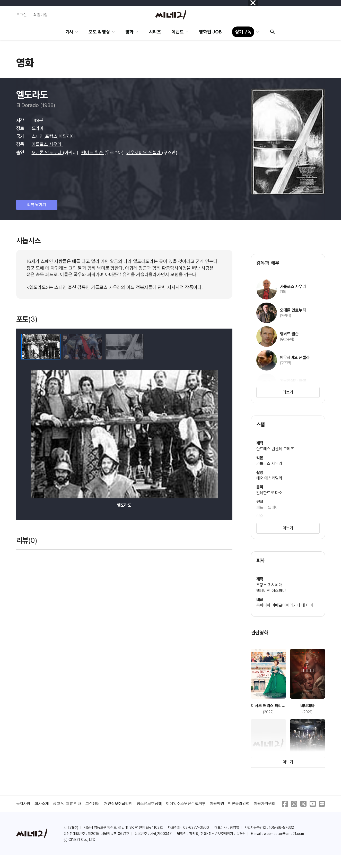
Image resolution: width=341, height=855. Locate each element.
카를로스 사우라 (47, 144)
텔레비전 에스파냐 (271, 590)
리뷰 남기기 (36, 204)
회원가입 (40, 15)
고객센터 (92, 803)
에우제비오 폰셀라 (144, 152)
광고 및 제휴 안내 (67, 803)
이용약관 (217, 803)
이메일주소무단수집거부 (186, 803)
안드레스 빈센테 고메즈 (275, 448)
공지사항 (23, 803)
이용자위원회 (264, 803)
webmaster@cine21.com (284, 834)
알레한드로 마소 (269, 492)
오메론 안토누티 (47, 152)
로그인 (21, 15)
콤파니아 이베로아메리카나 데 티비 (284, 605)
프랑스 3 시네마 (269, 585)
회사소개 (41, 803)
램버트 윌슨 (92, 152)
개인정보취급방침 (118, 803)
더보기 (288, 392)
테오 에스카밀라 (269, 478)
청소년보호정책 (149, 803)
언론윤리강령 (239, 803)
